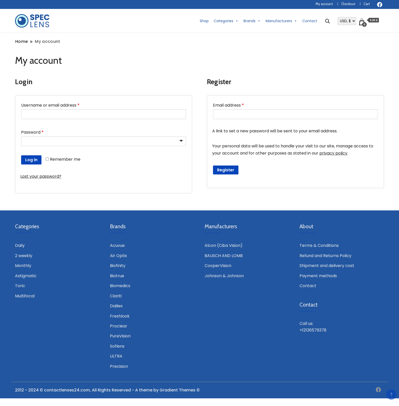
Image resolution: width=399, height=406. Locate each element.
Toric (20, 286)
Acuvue (117, 245)
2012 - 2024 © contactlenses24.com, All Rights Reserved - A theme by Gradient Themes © (107, 390)
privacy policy (333, 153)
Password (32, 132)
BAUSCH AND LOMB (224, 256)
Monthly (23, 266)
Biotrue (117, 276)
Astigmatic (26, 276)
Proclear (118, 326)
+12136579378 (313, 330)
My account (324, 4)
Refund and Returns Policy (325, 256)
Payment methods (318, 276)
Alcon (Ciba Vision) (224, 245)
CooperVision (218, 266)
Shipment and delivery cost (327, 266)
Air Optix (118, 256)
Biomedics (120, 286)
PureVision (120, 336)
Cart (367, 4)
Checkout (348, 4)
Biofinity (117, 266)
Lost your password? (40, 176)
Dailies (116, 306)
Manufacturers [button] (281, 21)
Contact (309, 20)
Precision (119, 366)
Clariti (116, 296)
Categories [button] (226, 21)
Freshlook (120, 316)
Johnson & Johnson (224, 276)
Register (225, 170)
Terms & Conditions (319, 245)
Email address (228, 105)
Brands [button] (252, 21)
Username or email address (50, 105)
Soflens (117, 346)
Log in (31, 160)
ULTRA (116, 356)
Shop (204, 20)
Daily (20, 245)
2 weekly (23, 256)
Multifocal (25, 296)
